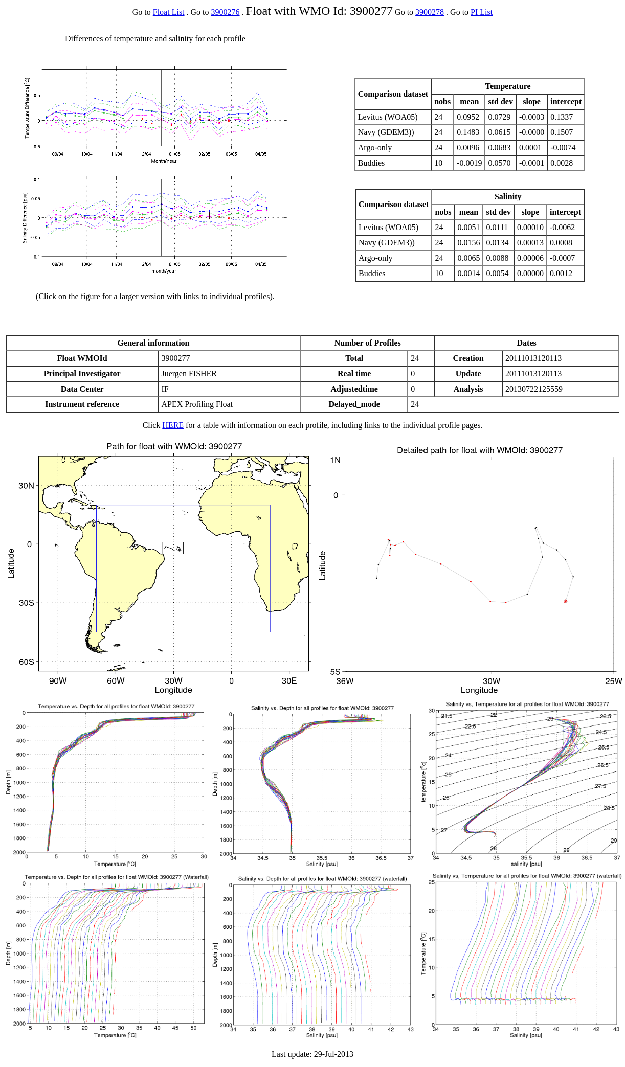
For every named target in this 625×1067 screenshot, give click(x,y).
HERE (173, 425)
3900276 (225, 12)
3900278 (429, 12)
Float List (169, 12)
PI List (482, 12)
